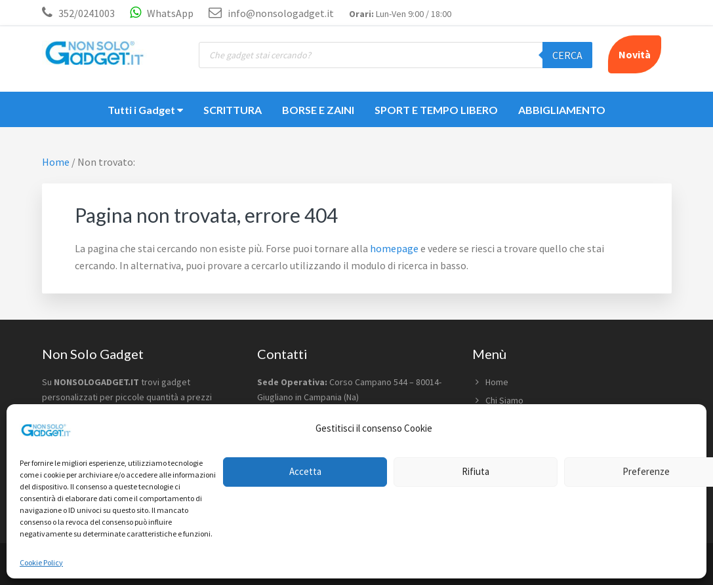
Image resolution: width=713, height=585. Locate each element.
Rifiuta (475, 471)
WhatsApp (162, 13)
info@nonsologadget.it (271, 13)
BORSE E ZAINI (318, 110)
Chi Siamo (504, 400)
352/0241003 (86, 13)
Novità (635, 54)
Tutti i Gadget (145, 110)
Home (496, 382)
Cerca (567, 55)
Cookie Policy (41, 562)
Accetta (305, 471)
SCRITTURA (232, 110)
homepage (394, 248)
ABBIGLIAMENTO (561, 110)
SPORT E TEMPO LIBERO (436, 110)
